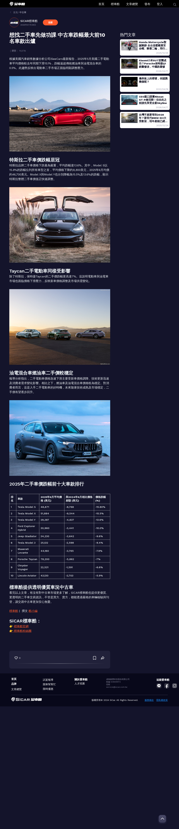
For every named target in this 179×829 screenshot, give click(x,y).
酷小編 (33, 611)
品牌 (13, 683)
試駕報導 (48, 679)
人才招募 (80, 683)
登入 (160, 4)
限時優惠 (48, 688)
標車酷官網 (21, 626)
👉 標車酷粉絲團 (20, 631)
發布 (147, 4)
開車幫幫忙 (49, 684)
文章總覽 (132, 4)
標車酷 (115, 4)
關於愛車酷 (81, 679)
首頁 (101, 4)
